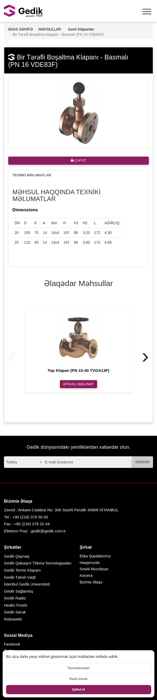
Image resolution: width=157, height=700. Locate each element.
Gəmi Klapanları (81, 29)
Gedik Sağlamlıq (18, 591)
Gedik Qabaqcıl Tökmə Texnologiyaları (38, 563)
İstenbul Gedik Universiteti (27, 584)
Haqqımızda (89, 563)
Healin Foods (15, 605)
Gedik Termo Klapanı (22, 570)
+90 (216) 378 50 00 (30, 517)
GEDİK (24, 11)
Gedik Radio (15, 598)
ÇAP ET (78, 160)
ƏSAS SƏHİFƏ (20, 29)
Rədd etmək (78, 679)
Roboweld (13, 619)
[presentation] (11, 355)
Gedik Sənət (15, 612)
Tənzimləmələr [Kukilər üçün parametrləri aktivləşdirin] (78, 668)
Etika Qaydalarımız (95, 556)
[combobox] (24, 462)
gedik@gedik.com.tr (48, 531)
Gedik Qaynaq (16, 556)
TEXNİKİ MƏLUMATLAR (31, 175)
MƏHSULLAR (49, 29)
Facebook (12, 644)
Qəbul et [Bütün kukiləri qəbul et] (78, 689)
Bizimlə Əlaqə (91, 582)
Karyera (86, 575)
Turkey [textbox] (11, 462)
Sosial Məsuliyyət (94, 569)
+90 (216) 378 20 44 (32, 524)
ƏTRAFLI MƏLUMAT (78, 384)
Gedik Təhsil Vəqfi (20, 577)
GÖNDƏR (142, 462)
